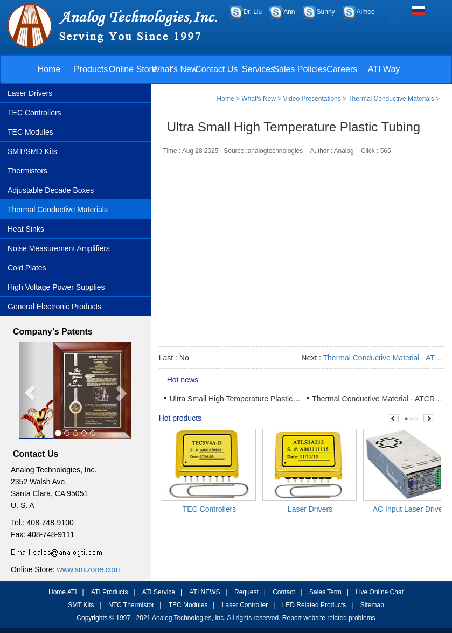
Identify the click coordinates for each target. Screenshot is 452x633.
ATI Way (384, 69)
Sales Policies (300, 69)
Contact (284, 592)
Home (49, 69)
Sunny (326, 12)
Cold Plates (27, 267)
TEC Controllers (34, 112)
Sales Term (325, 592)
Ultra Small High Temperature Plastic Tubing (243, 398)
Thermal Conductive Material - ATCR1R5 (380, 398)
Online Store (133, 69)
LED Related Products (314, 605)
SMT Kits (81, 605)
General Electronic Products (54, 306)
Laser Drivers (30, 93)
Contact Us (216, 69)
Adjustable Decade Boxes (51, 190)
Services (258, 69)
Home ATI (62, 592)
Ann (289, 12)
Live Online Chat (380, 592)
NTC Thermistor (131, 605)
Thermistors (27, 170)
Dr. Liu (253, 12)
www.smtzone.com (88, 569)
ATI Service (158, 592)
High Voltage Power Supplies (56, 287)
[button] (27, 390)
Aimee (366, 12)
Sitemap (372, 605)
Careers (341, 69)
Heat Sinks (26, 229)
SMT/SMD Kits (32, 151)
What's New (175, 69)
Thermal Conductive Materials (58, 209)
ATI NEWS (204, 592)
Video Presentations (312, 98)
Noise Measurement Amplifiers (59, 248)
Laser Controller (245, 605)
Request (246, 592)
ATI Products (109, 592)
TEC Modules (30, 132)
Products (91, 69)
